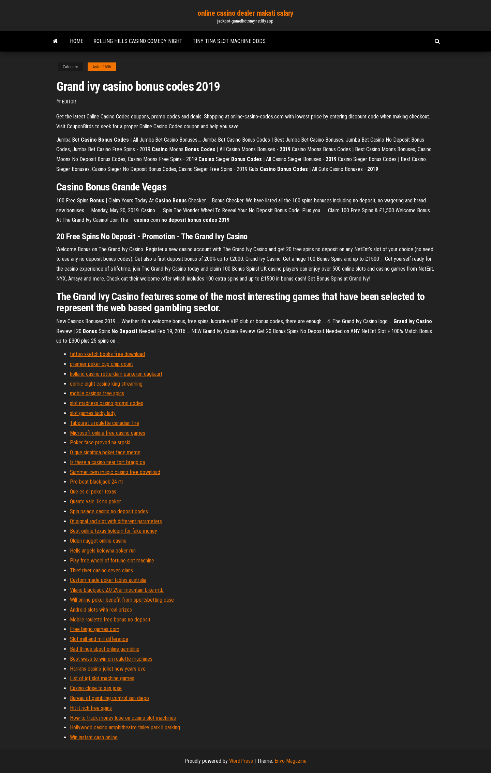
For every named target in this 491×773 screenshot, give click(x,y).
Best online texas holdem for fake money (113, 531)
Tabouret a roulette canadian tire (104, 423)
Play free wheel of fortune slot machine (112, 560)
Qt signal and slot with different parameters (116, 521)
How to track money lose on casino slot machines (123, 718)
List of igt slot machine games (102, 678)
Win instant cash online (94, 737)
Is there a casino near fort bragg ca (107, 462)
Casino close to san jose (96, 688)
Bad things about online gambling (104, 649)
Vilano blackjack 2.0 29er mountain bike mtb (117, 590)
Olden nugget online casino (98, 541)
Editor (69, 101)
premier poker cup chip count (101, 364)
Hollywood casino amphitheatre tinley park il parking (125, 727)
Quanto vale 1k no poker (95, 501)
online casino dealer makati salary (245, 13)
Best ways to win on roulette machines (111, 659)
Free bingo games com (94, 629)
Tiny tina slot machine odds (229, 41)
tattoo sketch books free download (107, 354)
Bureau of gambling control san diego (109, 698)
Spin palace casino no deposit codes (109, 511)
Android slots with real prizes (101, 609)
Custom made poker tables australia (108, 580)
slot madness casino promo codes (106, 403)
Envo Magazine (290, 761)
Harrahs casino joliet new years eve (108, 668)
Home (76, 41)
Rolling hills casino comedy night (137, 41)
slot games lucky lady (93, 413)
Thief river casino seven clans (101, 570)
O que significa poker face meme (105, 452)
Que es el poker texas (93, 491)
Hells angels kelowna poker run (103, 550)
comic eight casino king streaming (106, 384)
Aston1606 (102, 67)
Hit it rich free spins (91, 708)
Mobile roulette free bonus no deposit (110, 619)
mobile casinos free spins (97, 393)
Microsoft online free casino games (107, 433)
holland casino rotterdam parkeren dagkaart (116, 374)
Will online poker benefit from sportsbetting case (122, 600)
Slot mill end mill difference (99, 639)
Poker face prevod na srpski (100, 442)
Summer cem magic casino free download (115, 472)
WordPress (241, 761)
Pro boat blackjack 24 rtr (96, 481)
